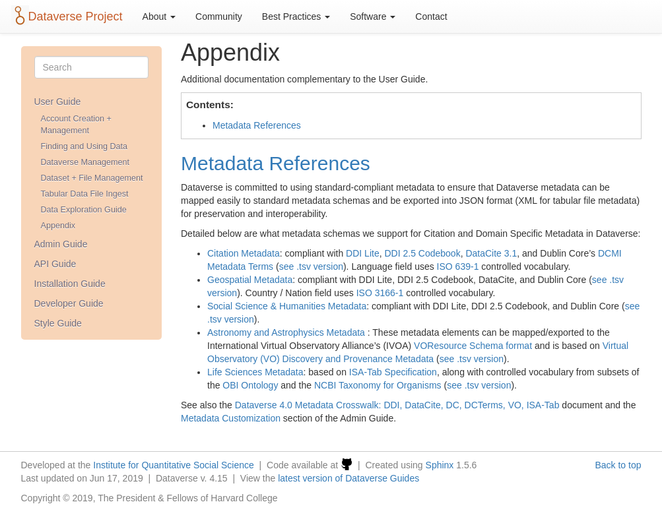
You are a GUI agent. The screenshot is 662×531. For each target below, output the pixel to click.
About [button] (159, 16)
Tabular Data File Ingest (85, 194)
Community (218, 16)
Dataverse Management (85, 162)
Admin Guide (61, 244)
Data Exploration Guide (84, 209)
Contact (431, 16)
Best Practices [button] (296, 16)
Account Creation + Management (76, 124)
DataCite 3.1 (491, 253)
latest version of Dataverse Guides (348, 478)
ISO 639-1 (458, 266)
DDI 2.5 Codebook (422, 253)
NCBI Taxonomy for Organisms (378, 385)
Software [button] (372, 16)
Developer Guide (69, 303)
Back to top (618, 465)
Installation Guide (70, 283)
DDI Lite (363, 253)
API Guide (55, 264)
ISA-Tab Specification (393, 372)
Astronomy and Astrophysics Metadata (286, 332)
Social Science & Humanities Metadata (286, 306)
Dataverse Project (75, 16)
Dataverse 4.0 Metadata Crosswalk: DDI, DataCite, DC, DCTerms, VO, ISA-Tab (397, 405)
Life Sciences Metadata (255, 372)
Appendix (58, 225)
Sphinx (440, 465)
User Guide (57, 101)
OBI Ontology (250, 385)
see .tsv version (311, 266)
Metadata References (257, 125)
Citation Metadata (243, 253)
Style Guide (58, 323)
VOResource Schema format (473, 345)
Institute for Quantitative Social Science (173, 465)
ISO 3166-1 (380, 293)
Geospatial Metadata (249, 279)
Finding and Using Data (84, 146)
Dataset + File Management (92, 178)
